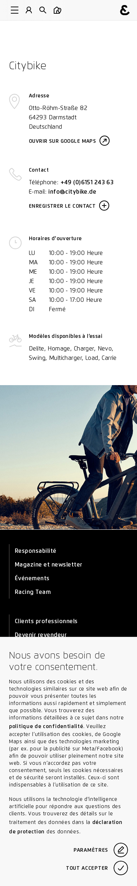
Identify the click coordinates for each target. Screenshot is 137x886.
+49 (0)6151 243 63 (87, 182)
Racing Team (33, 592)
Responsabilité (36, 550)
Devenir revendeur (41, 634)
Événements (32, 578)
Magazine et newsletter (49, 564)
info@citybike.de (72, 191)
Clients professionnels (46, 621)
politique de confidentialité (46, 726)
